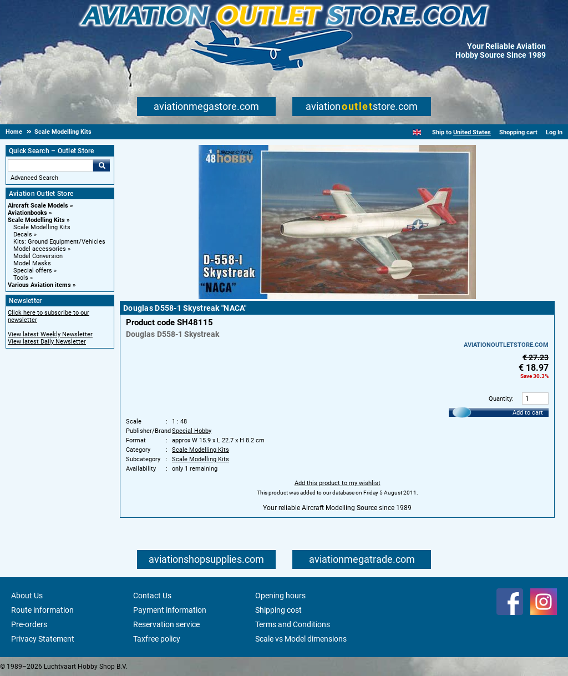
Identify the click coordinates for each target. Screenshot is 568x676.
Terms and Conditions (292, 624)
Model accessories (39, 249)
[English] (417, 132)
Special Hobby (191, 431)
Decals (22, 234)
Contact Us (152, 595)
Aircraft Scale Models (38, 205)
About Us (27, 595)
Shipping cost (278, 610)
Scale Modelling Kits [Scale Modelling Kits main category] (41, 227)
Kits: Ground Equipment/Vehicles (59, 241)
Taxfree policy (156, 638)
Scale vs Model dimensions (301, 638)
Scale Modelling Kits (36, 220)
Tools (20, 277)
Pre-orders (29, 624)
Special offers (32, 270)
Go (101, 165)
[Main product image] (337, 297)
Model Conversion (38, 256)
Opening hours (280, 595)
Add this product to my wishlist (338, 483)
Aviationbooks (27, 212)
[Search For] (50, 165)
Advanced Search (34, 177)
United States (472, 132)
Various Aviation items (39, 285)
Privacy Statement (42, 638)
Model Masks (32, 263)
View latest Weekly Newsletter (50, 334)
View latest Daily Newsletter (47, 341)
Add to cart (528, 412)
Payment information (169, 610)
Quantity (500, 398)
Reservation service (166, 624)
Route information (42, 610)
